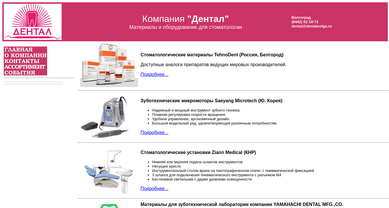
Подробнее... (154, 74)
